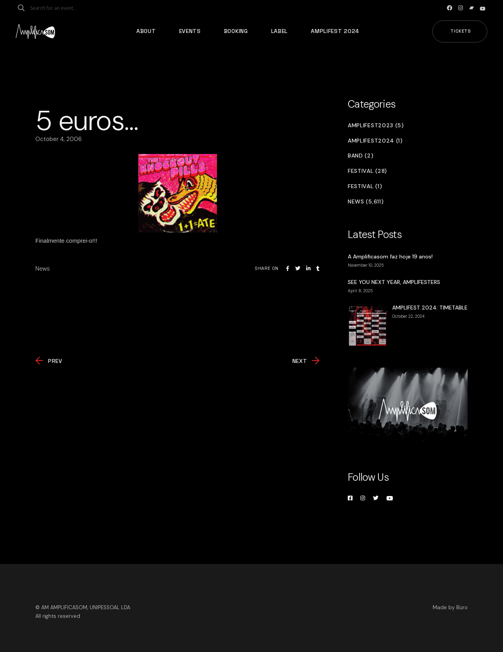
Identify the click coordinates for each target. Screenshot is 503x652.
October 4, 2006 (58, 139)
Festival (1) (365, 186)
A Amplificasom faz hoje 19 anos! (390, 256)
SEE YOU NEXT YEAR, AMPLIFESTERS (394, 282)
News (42, 268)
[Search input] (61, 7)
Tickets (460, 31)
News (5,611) (366, 201)
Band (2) (361, 155)
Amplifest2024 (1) (375, 140)
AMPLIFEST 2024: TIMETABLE (430, 307)
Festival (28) (367, 171)
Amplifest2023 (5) (376, 125)
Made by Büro (450, 607)
